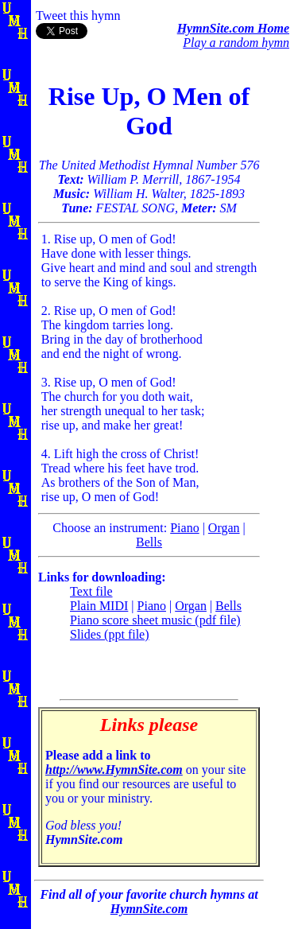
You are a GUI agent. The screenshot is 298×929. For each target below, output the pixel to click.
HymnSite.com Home (233, 28)
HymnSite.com (149, 908)
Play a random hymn (236, 42)
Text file (91, 591)
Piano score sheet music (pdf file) (155, 620)
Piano (184, 527)
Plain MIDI (99, 605)
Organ (224, 527)
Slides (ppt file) (109, 634)
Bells (149, 542)
